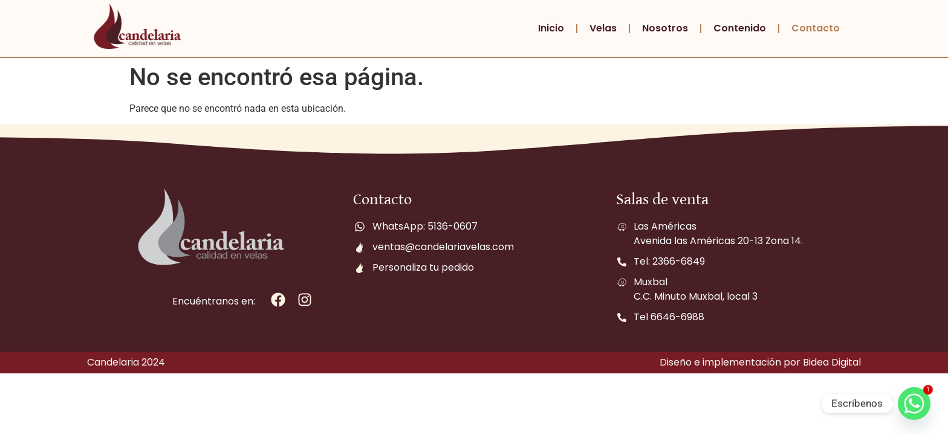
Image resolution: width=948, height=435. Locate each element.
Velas (603, 28)
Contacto (815, 28)
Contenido (739, 28)
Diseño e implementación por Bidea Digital (760, 362)
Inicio (551, 28)
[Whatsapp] (914, 403)
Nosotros (665, 28)
